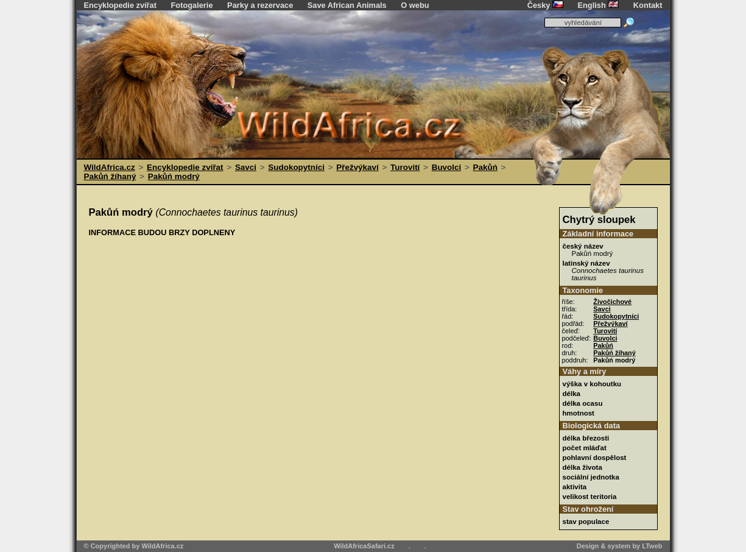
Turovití (405, 167)
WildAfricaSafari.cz (364, 546)
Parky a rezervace (260, 5)
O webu (415, 5)
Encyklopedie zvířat (120, 5)
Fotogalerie (192, 5)
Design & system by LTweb (620, 546)
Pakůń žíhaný (110, 176)
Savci (245, 167)
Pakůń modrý (174, 176)
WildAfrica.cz (109, 167)
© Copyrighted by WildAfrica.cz (134, 546)
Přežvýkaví (357, 167)
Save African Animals (347, 5)
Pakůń (485, 167)
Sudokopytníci (296, 167)
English (598, 5)
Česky (545, 5)
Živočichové (612, 301)
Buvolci (447, 167)
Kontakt (648, 5)
